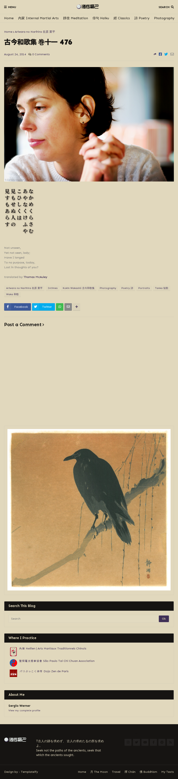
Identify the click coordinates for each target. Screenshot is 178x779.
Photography (164, 18)
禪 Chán (130, 772)
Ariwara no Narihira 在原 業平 (35, 32)
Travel (116, 772)
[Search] (84, 619)
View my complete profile (24, 710)
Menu (12, 7)
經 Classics (122, 18)
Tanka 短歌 (161, 288)
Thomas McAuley (35, 277)
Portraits (144, 288)
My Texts (167, 772)
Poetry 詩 (127, 288)
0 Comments (41, 54)
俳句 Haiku (101, 18)
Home (9, 18)
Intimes (53, 288)
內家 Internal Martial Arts (38, 18)
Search (164, 7)
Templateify (29, 772)
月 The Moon (99, 772)
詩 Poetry (142, 18)
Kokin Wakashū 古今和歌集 (79, 288)
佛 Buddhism (148, 772)
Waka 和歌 (12, 294)
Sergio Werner (19, 706)
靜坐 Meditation (75, 18)
